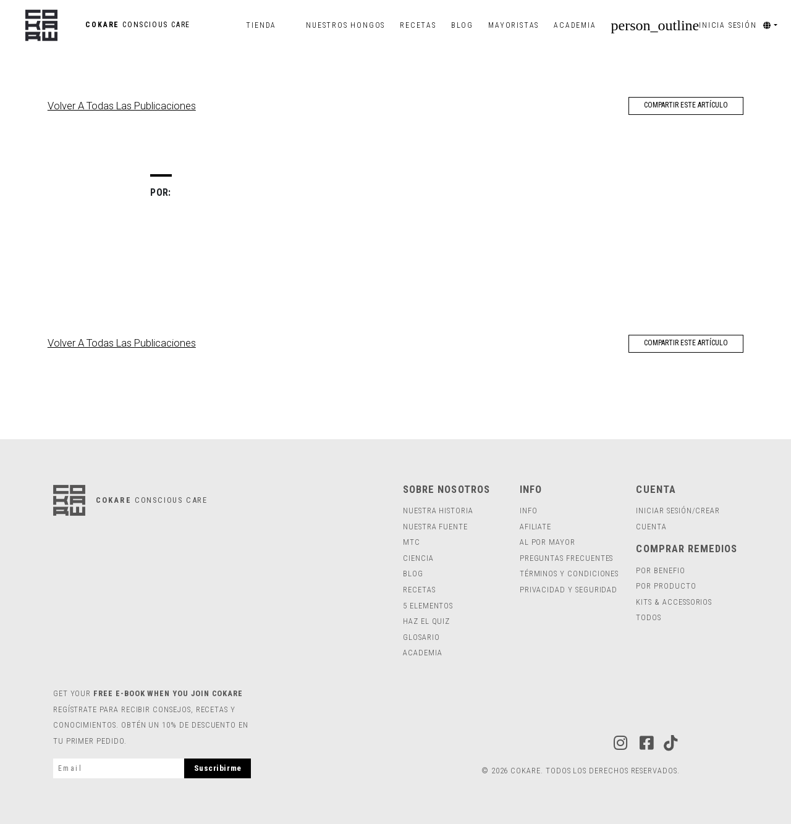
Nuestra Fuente (435, 526)
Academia (575, 25)
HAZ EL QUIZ (426, 621)
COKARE (107, 24)
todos (648, 617)
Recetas (418, 25)
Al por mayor (547, 542)
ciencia (418, 558)
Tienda (261, 25)
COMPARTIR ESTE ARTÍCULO (686, 105)
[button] (774, 25)
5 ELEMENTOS (428, 605)
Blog (465, 25)
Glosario (421, 637)
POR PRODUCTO (666, 586)
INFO (529, 510)
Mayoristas (513, 25)
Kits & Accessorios (674, 602)
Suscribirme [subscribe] (218, 768)
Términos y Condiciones (569, 573)
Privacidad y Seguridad (569, 589)
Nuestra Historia (438, 510)
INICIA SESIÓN (684, 25)
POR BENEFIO (660, 570)
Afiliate (535, 526)
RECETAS (419, 589)
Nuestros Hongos (345, 25)
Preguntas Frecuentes (567, 558)
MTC (411, 542)
